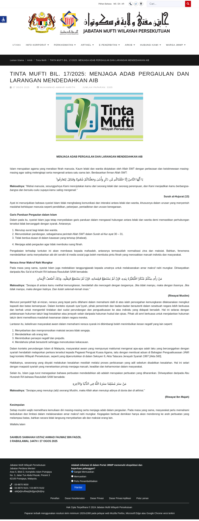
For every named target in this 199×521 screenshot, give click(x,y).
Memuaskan (78, 476)
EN (119, 4)
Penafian (54, 498)
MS (115, 4)
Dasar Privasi (97, 498)
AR (122, 4)
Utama (16, 45)
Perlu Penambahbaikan (84, 481)
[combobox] (166, 4)
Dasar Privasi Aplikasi (120, 498)
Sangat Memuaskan (82, 472)
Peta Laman (142, 498)
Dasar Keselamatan (75, 498)
